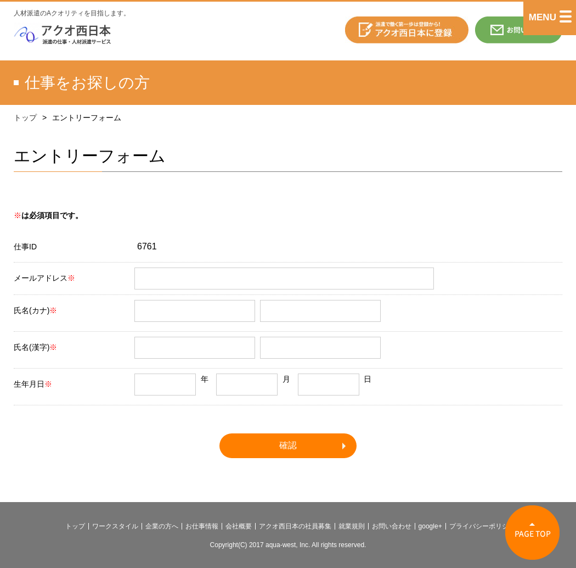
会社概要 (238, 526)
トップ (25, 117)
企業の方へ (161, 526)
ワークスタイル (115, 526)
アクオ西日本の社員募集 (295, 526)
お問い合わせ (391, 526)
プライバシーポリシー (482, 526)
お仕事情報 (201, 526)
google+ (430, 526)
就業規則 (351, 526)
